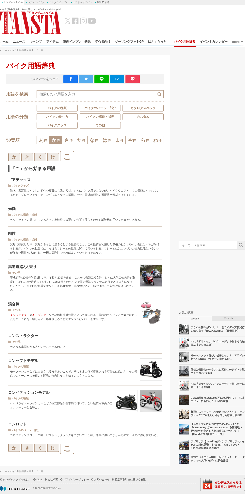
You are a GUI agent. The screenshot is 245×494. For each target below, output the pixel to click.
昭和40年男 (103, 2)
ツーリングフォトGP (129, 41)
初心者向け (102, 41)
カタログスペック (143, 108)
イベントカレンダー (213, 41)
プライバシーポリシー (76, 479)
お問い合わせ (101, 479)
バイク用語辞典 (184, 41)
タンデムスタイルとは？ (17, 479)
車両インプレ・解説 (77, 41)
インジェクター (19, 314)
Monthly (228, 318)
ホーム (3, 50)
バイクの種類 (57, 108)
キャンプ (36, 41)
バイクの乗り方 (57, 116)
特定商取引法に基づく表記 (130, 479)
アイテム (52, 41)
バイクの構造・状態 (100, 116)
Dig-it (39, 479)
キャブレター (40, 314)
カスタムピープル (58, 2)
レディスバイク (36, 2)
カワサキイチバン (82, 2)
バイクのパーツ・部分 (100, 108)
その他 (100, 125)
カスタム (143, 116)
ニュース (19, 41)
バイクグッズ (57, 125)
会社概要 (53, 479)
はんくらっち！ (159, 41)
